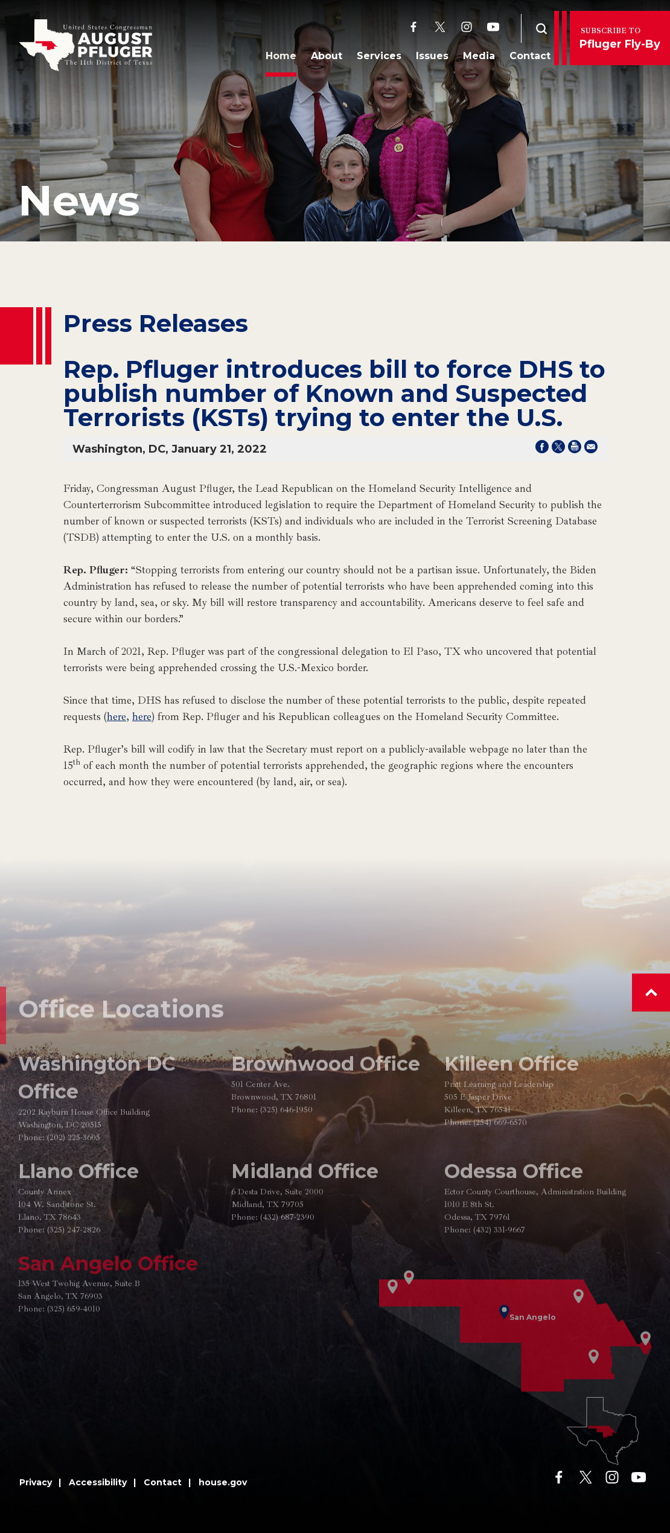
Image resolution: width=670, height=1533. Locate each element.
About (323, 59)
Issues (429, 59)
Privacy (35, 1482)
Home (278, 59)
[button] (651, 993)
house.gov (223, 1482)
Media (476, 59)
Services (376, 59)
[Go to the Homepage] (85, 45)
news (79, 200)
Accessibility (98, 1482)
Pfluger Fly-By (619, 39)
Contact (526, 59)
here (116, 716)
